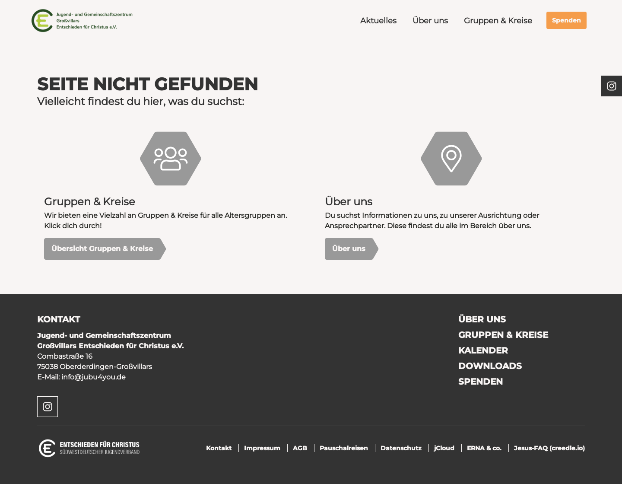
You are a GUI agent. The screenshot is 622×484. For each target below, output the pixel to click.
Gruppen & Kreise (498, 20)
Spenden (566, 20)
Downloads (490, 366)
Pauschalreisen (344, 448)
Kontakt (219, 448)
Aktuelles (378, 20)
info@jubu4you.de (93, 377)
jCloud (444, 448)
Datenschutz (401, 448)
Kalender (483, 350)
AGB (300, 448)
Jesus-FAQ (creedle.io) (549, 448)
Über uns (430, 20)
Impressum (262, 448)
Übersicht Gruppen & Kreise (102, 249)
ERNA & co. (484, 448)
